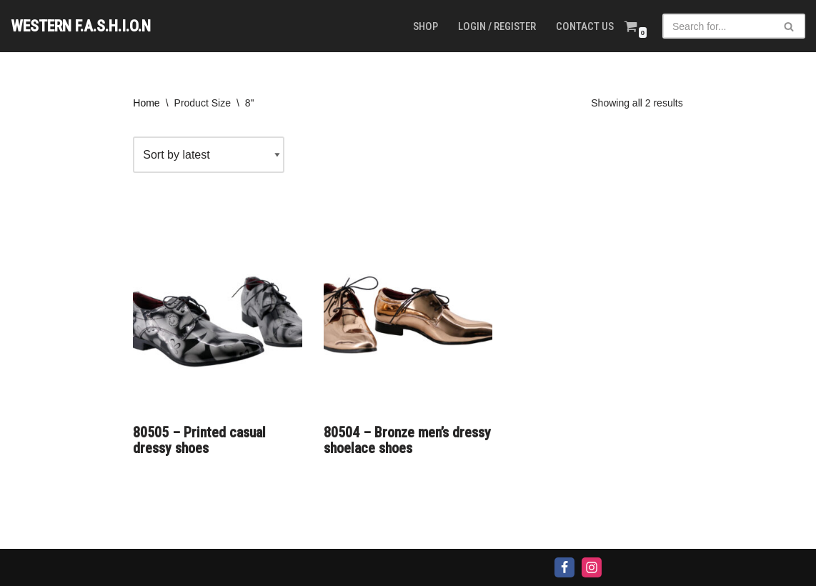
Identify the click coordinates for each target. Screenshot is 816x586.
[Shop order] (208, 154)
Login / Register (497, 26)
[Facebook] (564, 567)
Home (146, 103)
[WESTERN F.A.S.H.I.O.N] (81, 26)
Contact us (585, 26)
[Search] (717, 26)
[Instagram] (592, 567)
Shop (425, 26)
